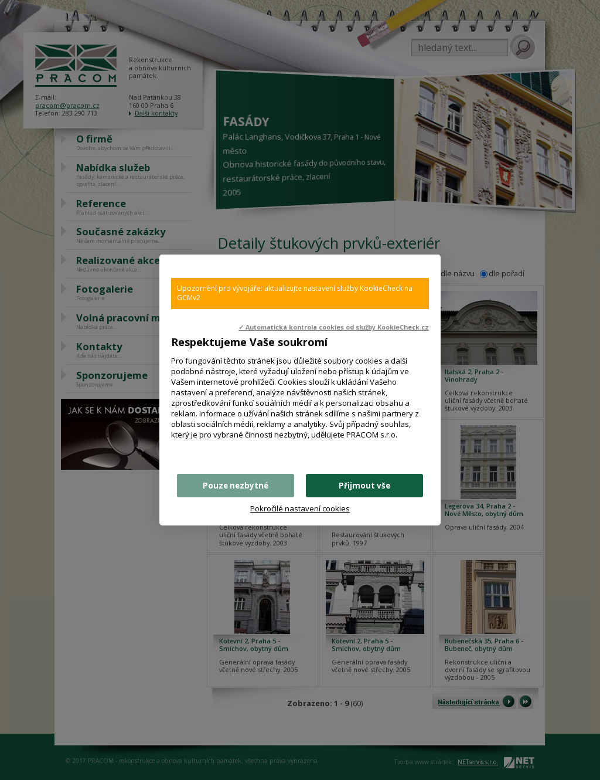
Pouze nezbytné (235, 485)
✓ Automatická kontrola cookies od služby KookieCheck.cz (333, 327)
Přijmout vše (364, 485)
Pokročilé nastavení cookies (300, 508)
